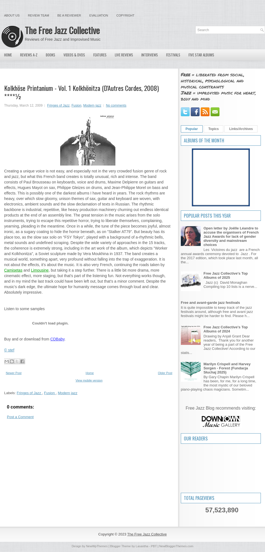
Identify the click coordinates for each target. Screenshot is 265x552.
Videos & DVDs (74, 55)
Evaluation (98, 15)
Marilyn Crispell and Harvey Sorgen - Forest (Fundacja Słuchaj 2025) (227, 368)
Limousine (40, 270)
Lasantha (142, 546)
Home (8, 55)
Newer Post (14, 373)
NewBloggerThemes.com (176, 546)
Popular (192, 129)
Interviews (149, 55)
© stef (9, 350)
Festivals (173, 55)
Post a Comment (20, 417)
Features (100, 55)
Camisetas (13, 270)
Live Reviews (124, 55)
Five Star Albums (201, 55)
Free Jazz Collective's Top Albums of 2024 (225, 329)
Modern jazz (92, 105)
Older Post (165, 373)
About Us (12, 15)
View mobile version (89, 380)
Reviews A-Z (29, 55)
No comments (116, 105)
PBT (154, 546)
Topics (213, 129)
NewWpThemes (97, 546)
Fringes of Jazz (58, 105)
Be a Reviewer (69, 15)
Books (50, 55)
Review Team (38, 15)
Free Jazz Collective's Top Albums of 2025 (225, 275)
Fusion (76, 105)
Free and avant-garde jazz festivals (210, 303)
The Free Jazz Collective (62, 30)
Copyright (125, 15)
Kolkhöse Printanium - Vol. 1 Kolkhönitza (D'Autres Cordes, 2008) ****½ (81, 92)
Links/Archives (241, 129)
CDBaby (57, 339)
